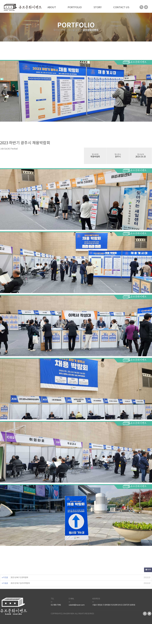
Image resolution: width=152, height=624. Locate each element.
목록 (148, 570)
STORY (97, 7)
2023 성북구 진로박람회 (19, 578)
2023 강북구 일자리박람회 (20, 583)
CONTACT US (121, 7)
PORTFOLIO (75, 7)
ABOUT (51, 7)
